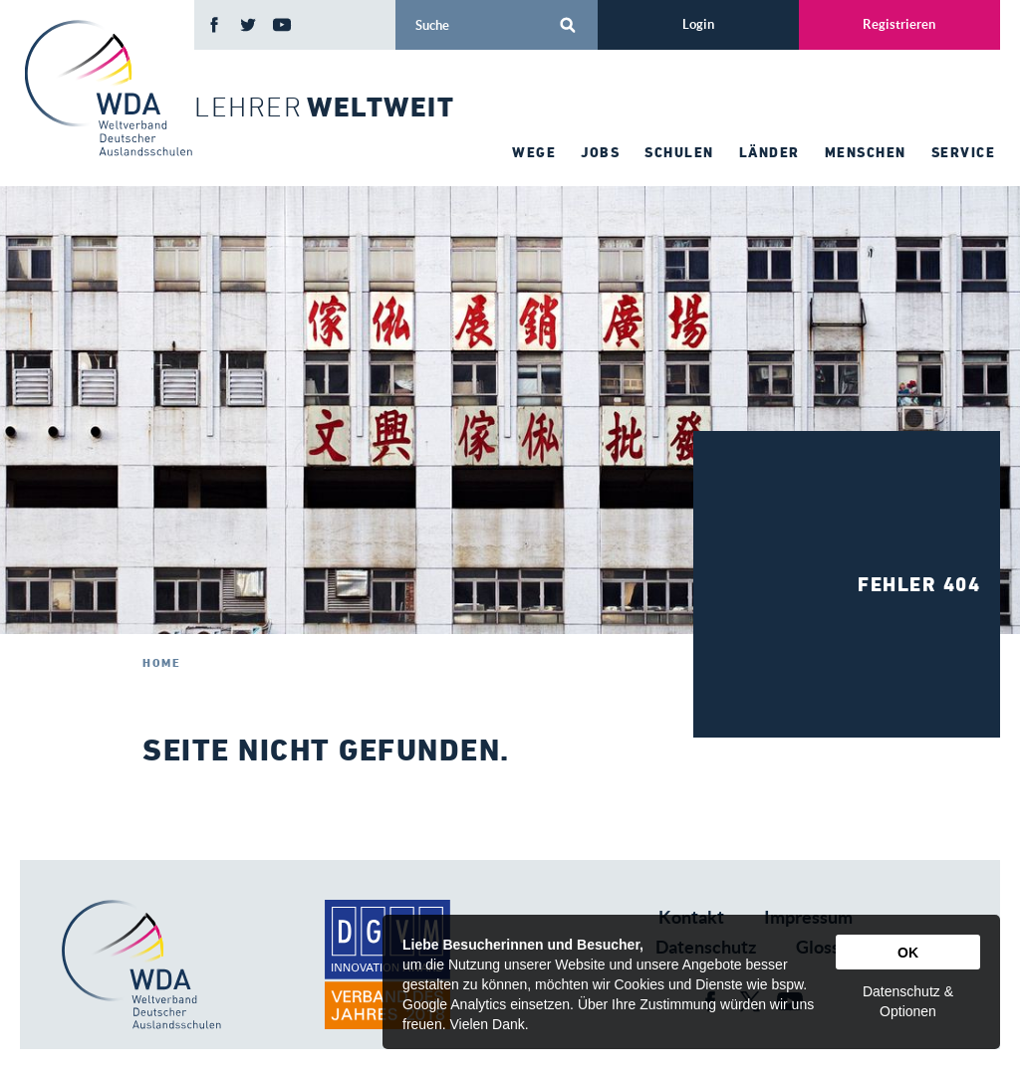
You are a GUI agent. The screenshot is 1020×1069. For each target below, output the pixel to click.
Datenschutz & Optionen (908, 1001)
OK (907, 953)
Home (161, 662)
